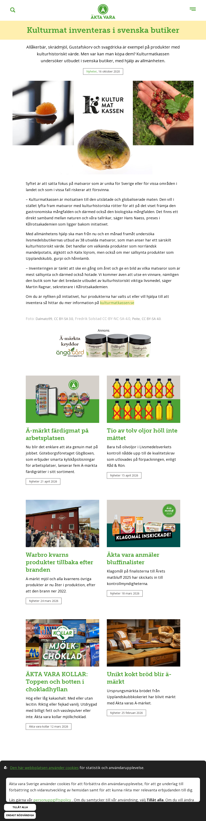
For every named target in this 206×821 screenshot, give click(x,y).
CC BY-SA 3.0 (63, 319)
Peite (136, 319)
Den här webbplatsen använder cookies (44, 767)
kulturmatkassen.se (117, 302)
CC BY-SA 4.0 (151, 319)
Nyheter (91, 71)
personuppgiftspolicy (52, 799)
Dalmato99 (44, 319)
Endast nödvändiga (20, 815)
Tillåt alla (20, 807)
